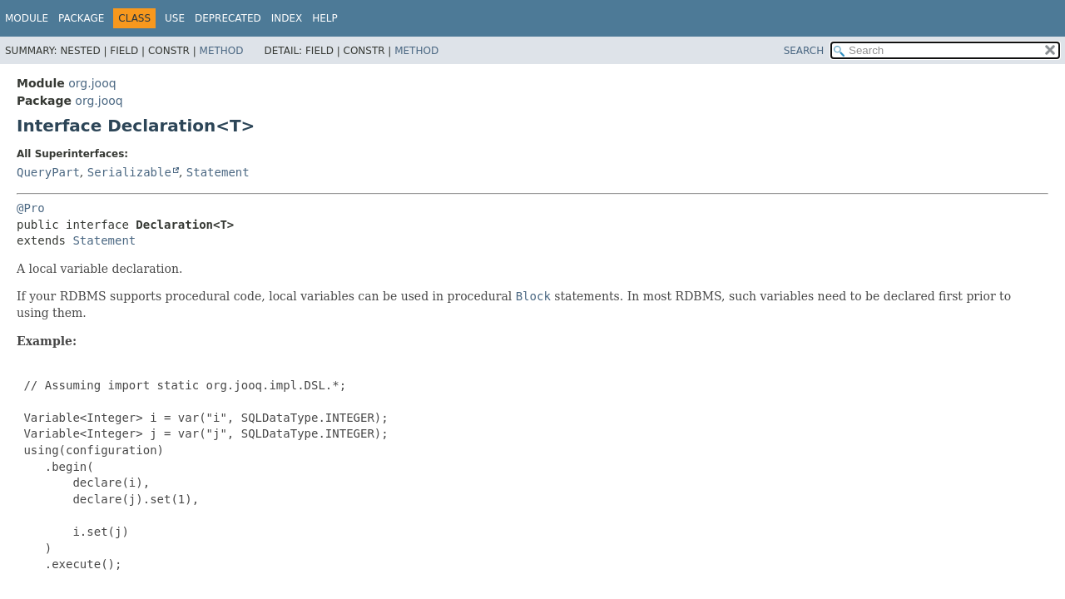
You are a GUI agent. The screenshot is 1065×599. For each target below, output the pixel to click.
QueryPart (48, 172)
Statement (218, 172)
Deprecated (228, 18)
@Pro (31, 208)
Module (26, 18)
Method (222, 51)
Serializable (129, 172)
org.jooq (92, 83)
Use (175, 18)
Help (325, 18)
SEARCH (804, 51)
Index (287, 18)
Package (81, 18)
